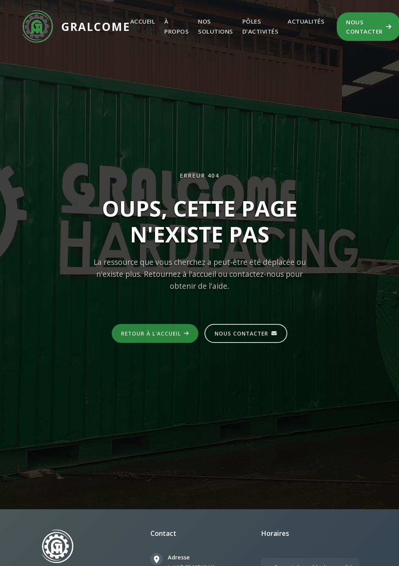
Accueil (142, 21)
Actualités (306, 21)
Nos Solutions (215, 26)
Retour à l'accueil (155, 334)
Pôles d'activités (260, 26)
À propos (176, 26)
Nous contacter (246, 334)
